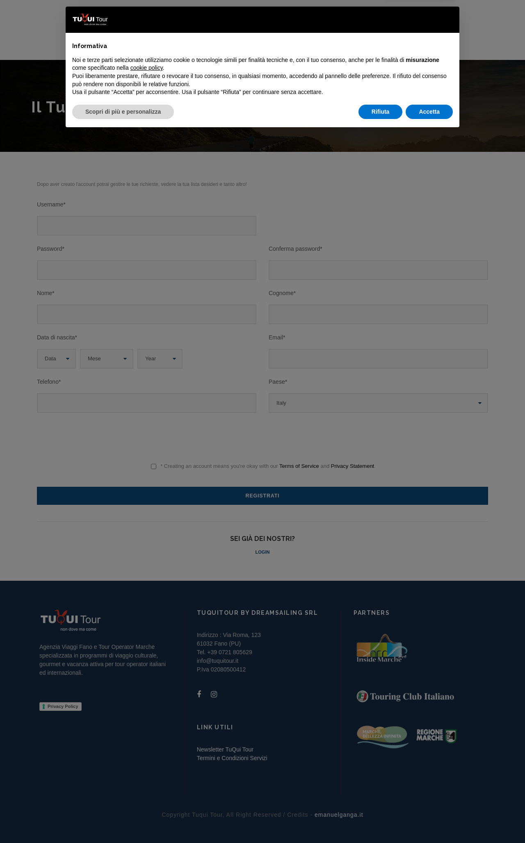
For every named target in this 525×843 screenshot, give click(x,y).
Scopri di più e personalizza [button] (123, 820)
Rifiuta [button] (381, 820)
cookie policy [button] (146, 777)
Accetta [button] (429, 820)
